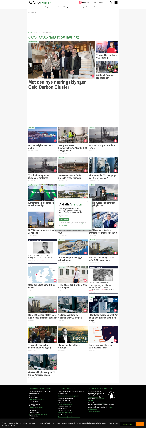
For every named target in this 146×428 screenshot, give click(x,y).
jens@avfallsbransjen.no (36, 399)
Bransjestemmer (35, 240)
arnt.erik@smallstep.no (65, 404)
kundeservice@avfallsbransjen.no (69, 417)
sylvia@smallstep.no (65, 412)
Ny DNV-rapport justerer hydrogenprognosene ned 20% (103, 231)
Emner (30, 32)
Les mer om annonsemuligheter (68, 396)
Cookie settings (128, 424)
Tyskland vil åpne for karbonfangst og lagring (39, 346)
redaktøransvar (93, 397)
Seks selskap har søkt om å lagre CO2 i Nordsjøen (101, 259)
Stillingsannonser (69, 7)
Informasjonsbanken (84, 7)
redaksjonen (102, 403)
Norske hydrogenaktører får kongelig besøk (102, 204)
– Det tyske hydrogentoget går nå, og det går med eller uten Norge (103, 317)
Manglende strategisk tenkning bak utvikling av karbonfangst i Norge (100, 285)
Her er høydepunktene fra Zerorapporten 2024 (100, 346)
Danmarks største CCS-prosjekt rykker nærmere (69, 177)
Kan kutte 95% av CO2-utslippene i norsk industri (40, 256)
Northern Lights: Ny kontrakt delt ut (41, 147)
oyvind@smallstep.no (36, 407)
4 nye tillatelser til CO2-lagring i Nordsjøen (73, 286)
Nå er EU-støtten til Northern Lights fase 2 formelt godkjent (42, 316)
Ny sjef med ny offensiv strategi (69, 346)
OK (140, 424)
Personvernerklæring (94, 411)
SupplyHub (48, 7)
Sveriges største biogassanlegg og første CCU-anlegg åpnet (73, 148)
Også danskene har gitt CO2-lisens (42, 286)
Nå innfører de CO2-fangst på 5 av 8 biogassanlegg (102, 177)
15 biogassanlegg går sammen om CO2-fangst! (70, 316)
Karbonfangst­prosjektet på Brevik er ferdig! (41, 204)
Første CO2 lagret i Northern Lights (102, 147)
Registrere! (64, 219)
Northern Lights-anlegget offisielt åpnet (70, 259)
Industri (31, 127)
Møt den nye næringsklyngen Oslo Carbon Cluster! (57, 84)
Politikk (91, 185)
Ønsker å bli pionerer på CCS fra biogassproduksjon (41, 374)
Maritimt (92, 240)
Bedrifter (57, 7)
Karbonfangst (33, 41)
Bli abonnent (98, 7)
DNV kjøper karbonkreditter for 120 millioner (42, 231)
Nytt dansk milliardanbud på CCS (71, 231)
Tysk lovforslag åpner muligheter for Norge (38, 177)
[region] (73, 423)
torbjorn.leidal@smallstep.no (38, 414)
